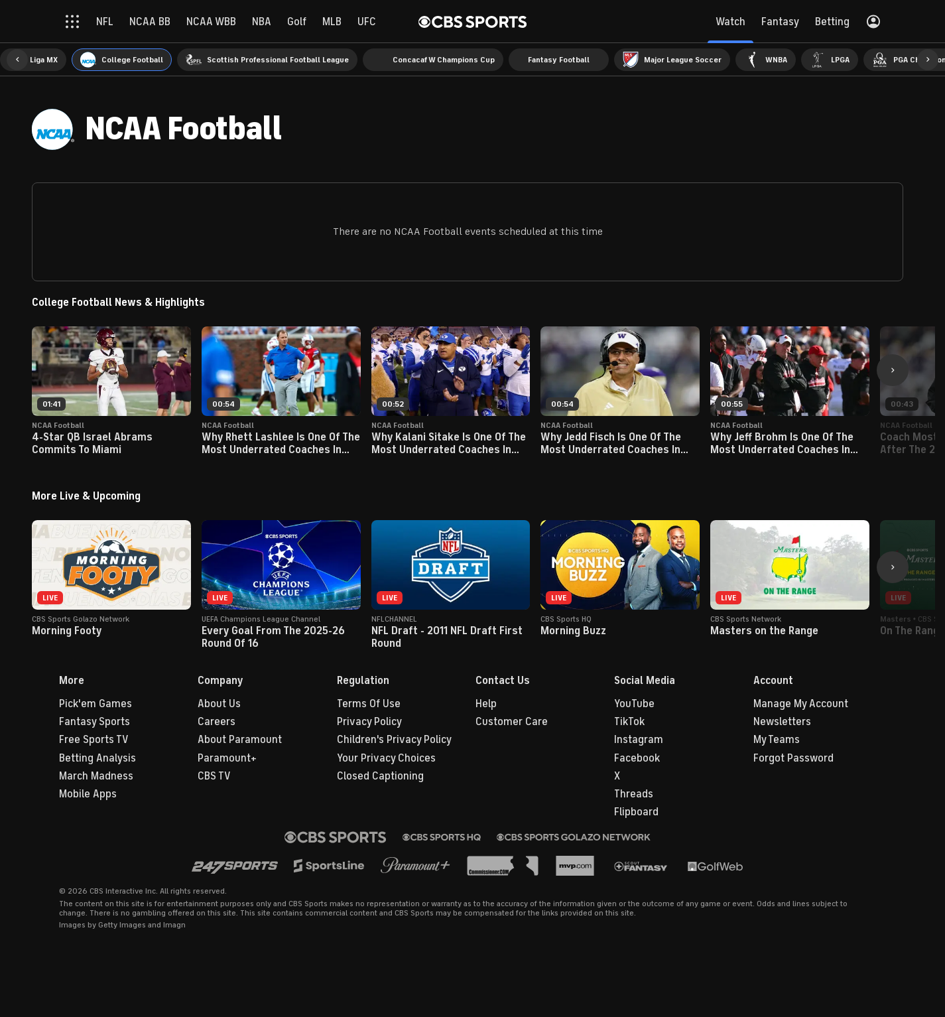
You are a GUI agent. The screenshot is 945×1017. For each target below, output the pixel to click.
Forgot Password (793, 758)
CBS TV (214, 776)
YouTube (634, 704)
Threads (633, 794)
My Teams (776, 739)
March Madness (96, 776)
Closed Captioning (380, 776)
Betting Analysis (97, 758)
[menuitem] (33, 59)
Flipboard (636, 812)
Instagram (638, 739)
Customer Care (511, 721)
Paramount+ (227, 758)
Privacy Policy (369, 721)
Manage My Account (800, 704)
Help (486, 704)
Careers (216, 721)
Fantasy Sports (94, 721)
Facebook (637, 758)
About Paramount (240, 739)
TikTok (629, 721)
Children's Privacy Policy (394, 739)
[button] (17, 59)
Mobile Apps (88, 794)
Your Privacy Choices (386, 758)
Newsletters (782, 721)
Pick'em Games (95, 704)
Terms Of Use (369, 704)
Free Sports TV (94, 739)
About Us (219, 704)
